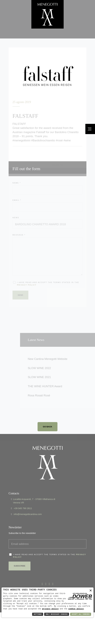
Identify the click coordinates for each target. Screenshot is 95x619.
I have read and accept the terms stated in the (49, 549)
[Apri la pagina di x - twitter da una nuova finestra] (45, 577)
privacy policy (50, 608)
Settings (38, 614)
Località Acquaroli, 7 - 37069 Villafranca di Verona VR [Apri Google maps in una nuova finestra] (34, 494)
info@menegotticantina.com (28, 507)
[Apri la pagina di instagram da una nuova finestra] (52, 577)
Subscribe (19, 559)
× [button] (90, 591)
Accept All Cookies (81, 614)
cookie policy (76, 608)
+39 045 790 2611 (23, 501)
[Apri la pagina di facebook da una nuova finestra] (42, 577)
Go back (47, 427)
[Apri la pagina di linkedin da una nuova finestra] (49, 577)
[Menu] (90, 129)
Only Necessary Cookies (57, 614)
